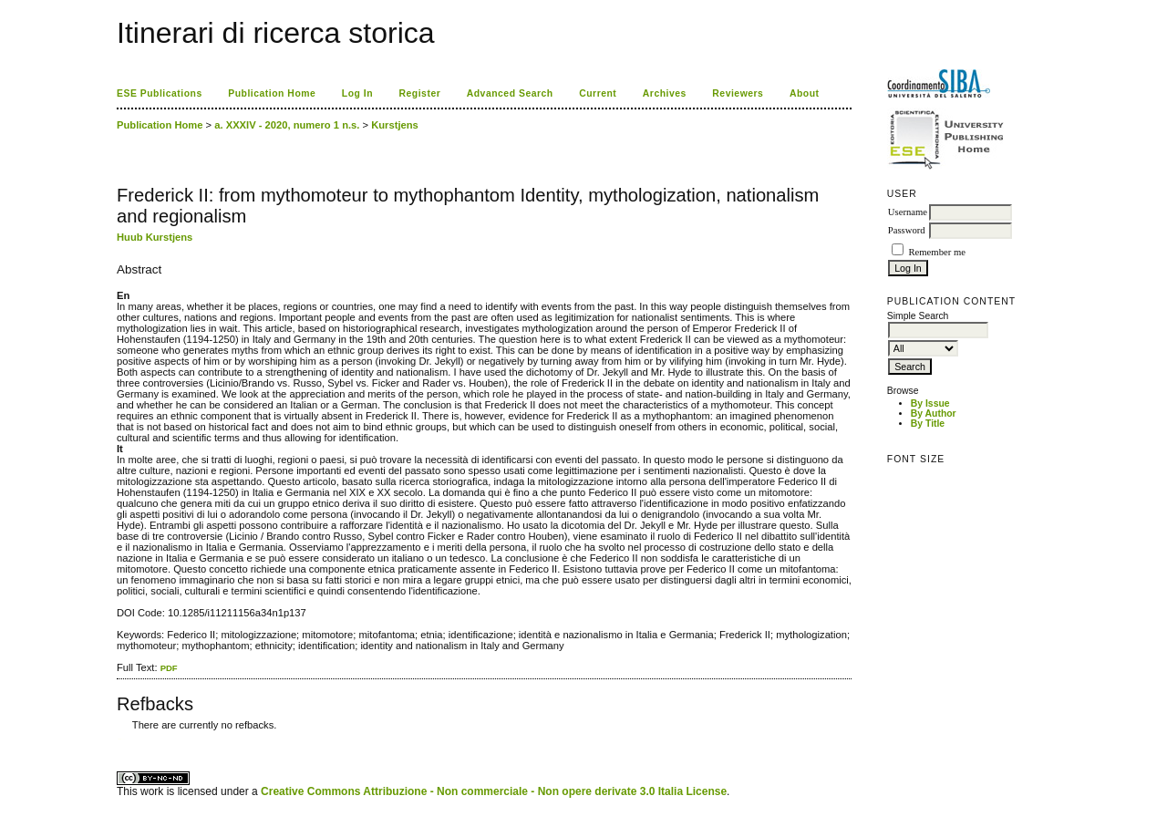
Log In (357, 93)
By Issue (930, 403)
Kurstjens (394, 124)
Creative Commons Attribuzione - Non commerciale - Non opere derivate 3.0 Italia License (494, 791)
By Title (928, 424)
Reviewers (737, 93)
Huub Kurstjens (154, 237)
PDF (169, 668)
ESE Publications (159, 93)
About (805, 93)
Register (420, 93)
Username (907, 212)
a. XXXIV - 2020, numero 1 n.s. (286, 124)
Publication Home (271, 93)
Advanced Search (510, 93)
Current (597, 93)
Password (906, 230)
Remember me (936, 252)
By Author (933, 413)
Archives (665, 93)
